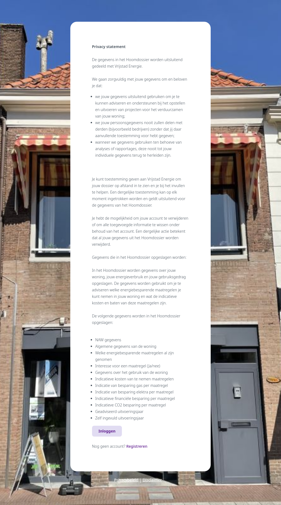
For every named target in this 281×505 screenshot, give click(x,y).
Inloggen (107, 431)
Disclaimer (152, 479)
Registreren (136, 446)
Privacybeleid (126, 479)
